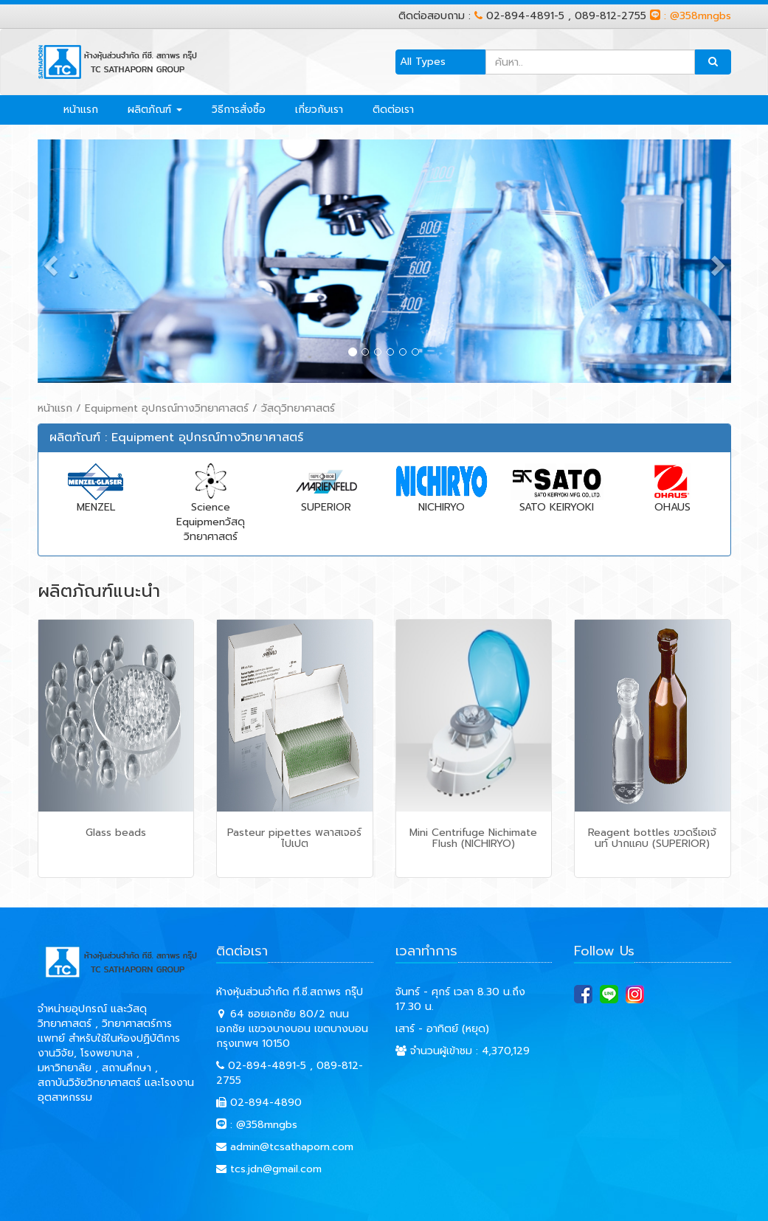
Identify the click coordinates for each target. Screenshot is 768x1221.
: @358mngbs (690, 16)
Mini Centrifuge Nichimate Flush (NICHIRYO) (473, 838)
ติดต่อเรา (393, 109)
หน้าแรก (80, 109)
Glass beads (116, 832)
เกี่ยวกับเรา (319, 109)
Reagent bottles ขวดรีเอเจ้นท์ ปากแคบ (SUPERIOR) (652, 838)
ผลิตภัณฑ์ (155, 109)
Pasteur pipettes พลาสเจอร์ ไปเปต (294, 838)
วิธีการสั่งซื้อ (239, 109)
